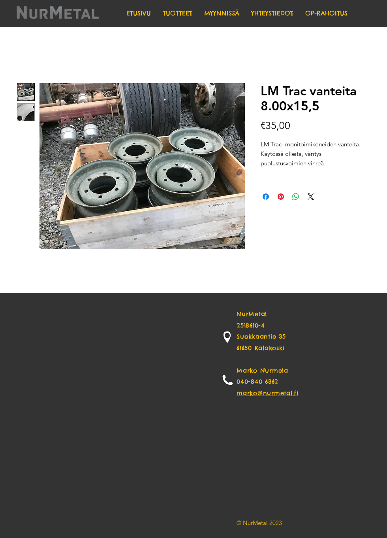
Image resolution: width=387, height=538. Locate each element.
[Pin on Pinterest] (281, 196)
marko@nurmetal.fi (268, 393)
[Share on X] (311, 196)
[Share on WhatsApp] (296, 196)
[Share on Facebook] (266, 196)
